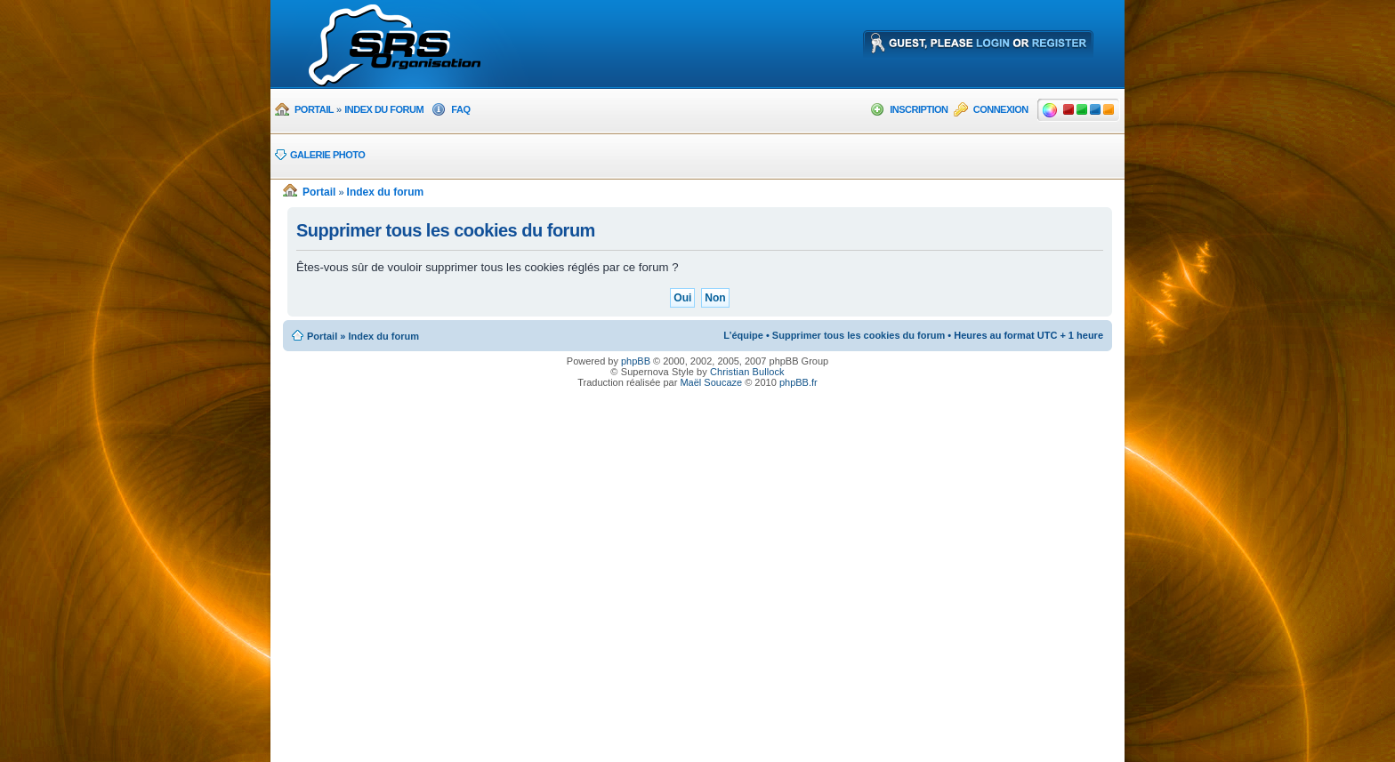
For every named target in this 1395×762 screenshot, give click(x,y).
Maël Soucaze (711, 382)
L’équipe (743, 335)
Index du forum (383, 109)
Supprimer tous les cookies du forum (858, 335)
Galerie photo (327, 154)
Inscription (918, 109)
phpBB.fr (798, 382)
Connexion (1000, 109)
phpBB (635, 361)
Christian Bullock (747, 371)
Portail (314, 109)
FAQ (460, 109)
